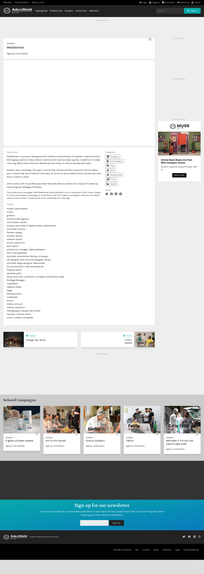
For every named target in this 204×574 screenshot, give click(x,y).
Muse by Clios (38, 2)
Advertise (167, 550)
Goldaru (11, 43)
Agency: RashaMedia (15, 446)
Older (127, 335)
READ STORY (179, 175)
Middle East (114, 175)
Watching (183, 2)
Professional (56, 10)
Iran (110, 165)
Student (69, 10)
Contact (146, 550)
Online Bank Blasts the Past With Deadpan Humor (176, 161)
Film (111, 179)
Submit (196, 2)
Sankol (128, 342)
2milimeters (21, 53)
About (156, 550)
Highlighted (41, 10)
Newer (31, 335)
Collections (81, 10)
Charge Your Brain (36, 340)
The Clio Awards (22, 2)
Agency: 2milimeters (55, 446)
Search (192, 10)
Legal (177, 550)
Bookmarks (168, 2)
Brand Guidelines (191, 550)
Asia (110, 170)
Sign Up (116, 523)
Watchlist (94, 10)
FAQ (137, 550)
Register (154, 2)
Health (112, 184)
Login (143, 2)
